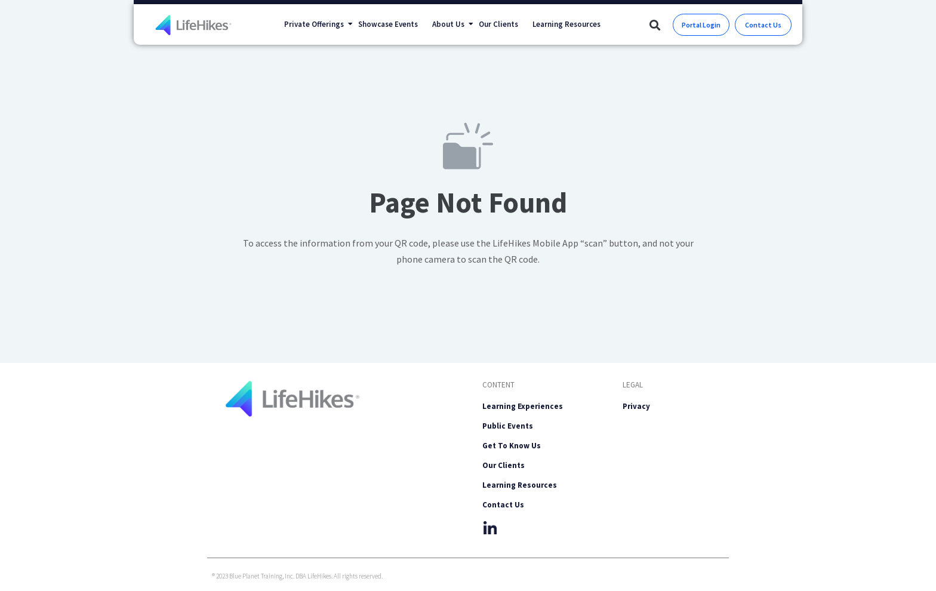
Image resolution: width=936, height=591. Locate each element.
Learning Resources (566, 24)
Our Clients (498, 24)
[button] (654, 25)
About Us (452, 24)
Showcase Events (388, 24)
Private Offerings (317, 24)
